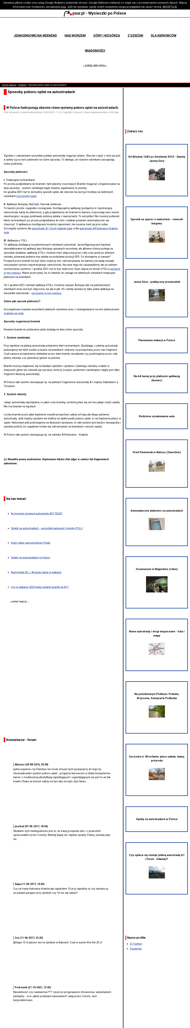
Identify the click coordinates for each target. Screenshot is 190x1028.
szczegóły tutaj (26, 196)
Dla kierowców (163, 35)
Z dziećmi (135, 35)
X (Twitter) (136, 943)
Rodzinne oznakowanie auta (157, 416)
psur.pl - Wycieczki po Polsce (95, 13)
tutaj (63, 6)
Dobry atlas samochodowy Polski (30, 542)
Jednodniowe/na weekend (35, 35)
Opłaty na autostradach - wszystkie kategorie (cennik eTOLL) (47, 528)
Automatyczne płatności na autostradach (157, 519)
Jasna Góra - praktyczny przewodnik (156, 290)
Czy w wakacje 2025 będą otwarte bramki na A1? (40, 587)
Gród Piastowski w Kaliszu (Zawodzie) (157, 461)
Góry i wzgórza (106, 35)
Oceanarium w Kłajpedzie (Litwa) (157, 579)
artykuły (22, 85)
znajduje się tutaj (14, 313)
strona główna (9, 85)
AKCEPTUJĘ (170, 6)
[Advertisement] (64, 143)
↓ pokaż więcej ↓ (19, 601)
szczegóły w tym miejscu (46, 293)
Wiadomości (95, 50)
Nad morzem (75, 35)
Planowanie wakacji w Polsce (156, 340)
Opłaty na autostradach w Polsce (30, 557)
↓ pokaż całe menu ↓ (95, 65)
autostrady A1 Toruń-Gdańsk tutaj (52, 228)
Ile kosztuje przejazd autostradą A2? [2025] (36, 513)
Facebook (136, 948)
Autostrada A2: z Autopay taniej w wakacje (36, 572)
